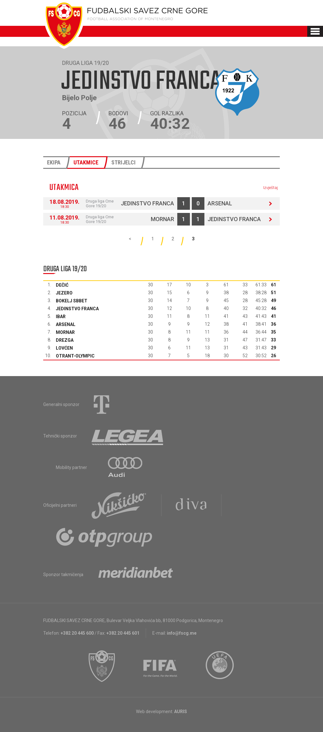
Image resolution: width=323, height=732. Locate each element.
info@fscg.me (182, 633)
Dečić (62, 285)
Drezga (64, 340)
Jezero (64, 292)
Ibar (61, 316)
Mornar (162, 219)
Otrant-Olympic (75, 355)
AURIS (180, 711)
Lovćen (64, 348)
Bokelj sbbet (71, 300)
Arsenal (220, 203)
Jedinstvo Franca (147, 203)
